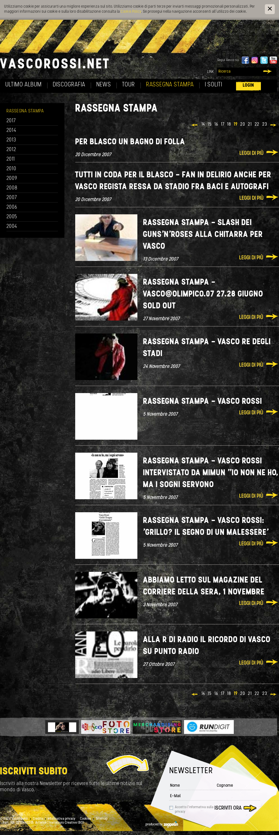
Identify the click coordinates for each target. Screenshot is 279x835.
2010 (11, 169)
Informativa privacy (61, 819)
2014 (11, 130)
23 (264, 124)
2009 (12, 178)
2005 (12, 217)
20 (242, 124)
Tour (128, 85)
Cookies (85, 819)
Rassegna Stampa (170, 85)
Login (248, 85)
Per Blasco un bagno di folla (130, 142)
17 (222, 124)
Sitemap (102, 819)
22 (257, 124)
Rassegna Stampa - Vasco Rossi (202, 401)
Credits (38, 819)
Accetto (194, 810)
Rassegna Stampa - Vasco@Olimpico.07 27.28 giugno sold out (203, 294)
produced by (162, 824)
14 (203, 124)
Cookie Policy (131, 12)
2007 (12, 197)
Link (210, 72)
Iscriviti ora (228, 808)
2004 (12, 226)
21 (250, 124)
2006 (12, 207)
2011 (11, 159)
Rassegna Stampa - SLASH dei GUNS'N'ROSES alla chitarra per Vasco (203, 235)
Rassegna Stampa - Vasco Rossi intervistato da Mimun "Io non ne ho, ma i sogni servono (210, 473)
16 (216, 124)
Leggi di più (251, 153)
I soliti (213, 85)
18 (229, 124)
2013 (11, 140)
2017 (11, 121)
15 (210, 124)
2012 (11, 149)
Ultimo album (23, 85)
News (103, 85)
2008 (12, 188)
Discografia (69, 85)
